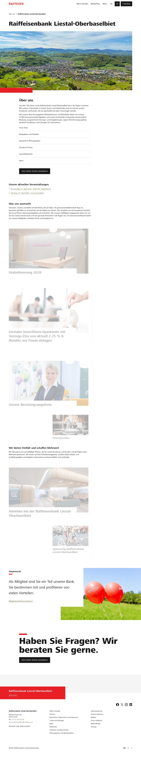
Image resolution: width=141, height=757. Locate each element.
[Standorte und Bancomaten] (59, 730)
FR (128, 748)
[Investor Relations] (97, 714)
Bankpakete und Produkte (29, 134)
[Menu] (117, 3)
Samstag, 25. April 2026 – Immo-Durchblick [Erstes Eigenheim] (27, 193)
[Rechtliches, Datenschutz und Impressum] (64, 717)
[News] (51, 724)
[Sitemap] (93, 727)
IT (131, 748)
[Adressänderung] (96, 711)
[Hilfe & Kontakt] (55, 711)
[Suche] (111, 3)
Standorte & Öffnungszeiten (29, 141)
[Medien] (93, 717)
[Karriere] (52, 714)
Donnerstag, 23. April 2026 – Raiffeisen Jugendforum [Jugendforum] (31, 189)
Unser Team (23, 128)
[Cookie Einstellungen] (57, 720)
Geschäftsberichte (26, 154)
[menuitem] (82, 3)
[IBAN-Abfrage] (95, 724)
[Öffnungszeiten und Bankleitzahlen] (62, 733)
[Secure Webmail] (96, 720)
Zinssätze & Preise (25, 147)
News (21, 161)
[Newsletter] (53, 727)
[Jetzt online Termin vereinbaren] (34, 660)
